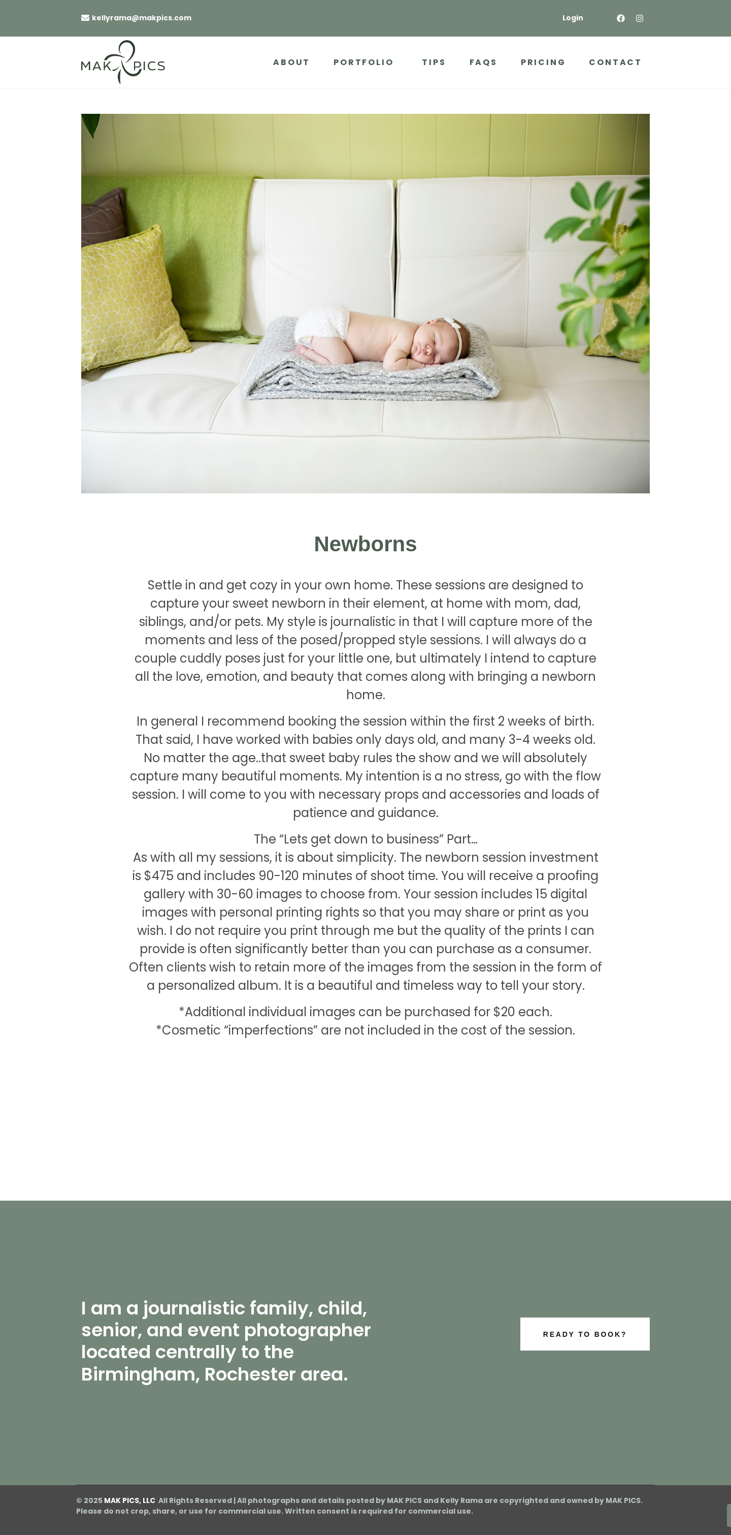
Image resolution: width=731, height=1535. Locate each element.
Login (572, 18)
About (291, 62)
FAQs (483, 62)
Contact (615, 62)
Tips (434, 62)
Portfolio (363, 62)
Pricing (543, 62)
